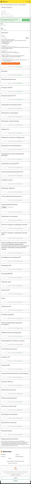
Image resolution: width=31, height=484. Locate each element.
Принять (15, 477)
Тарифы (9, 458)
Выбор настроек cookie (12, 463)
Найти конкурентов (8, 60)
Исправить (3, 11)
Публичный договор (19, 456)
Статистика (3, 456)
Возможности (3, 454)
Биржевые (4, 207)
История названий (5, 43)
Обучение (17, 454)
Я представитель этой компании (7, 15)
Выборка (3, 12)
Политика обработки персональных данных (15, 461)
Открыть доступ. (19, 66)
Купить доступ (26, 19)
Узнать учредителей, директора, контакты (10, 63)
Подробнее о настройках (15, 474)
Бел (28, 38)
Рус (26, 38)
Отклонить (15, 480)
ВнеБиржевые (10, 207)
